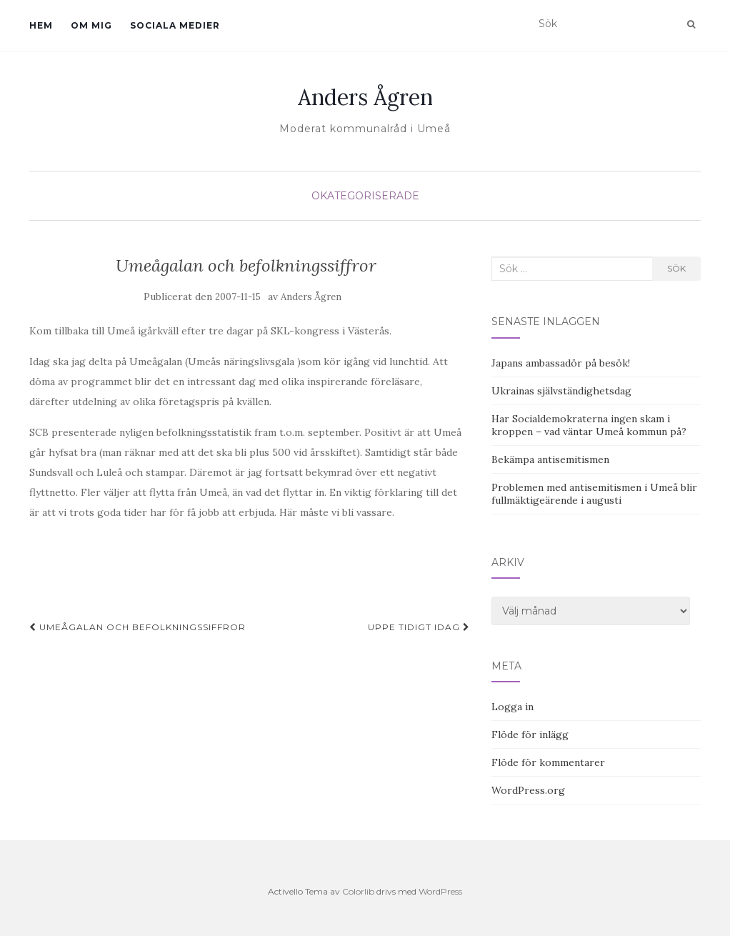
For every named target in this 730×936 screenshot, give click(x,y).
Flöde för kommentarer (548, 762)
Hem (41, 25)
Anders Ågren (365, 97)
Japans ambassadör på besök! (560, 363)
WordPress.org (528, 790)
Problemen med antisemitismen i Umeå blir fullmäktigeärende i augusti (594, 494)
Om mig (91, 25)
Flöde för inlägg (530, 734)
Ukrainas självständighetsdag (561, 390)
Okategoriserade (365, 195)
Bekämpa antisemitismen (550, 459)
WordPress (440, 891)
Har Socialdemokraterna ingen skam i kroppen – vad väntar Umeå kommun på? (588, 425)
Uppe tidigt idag (419, 627)
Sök (676, 268)
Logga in (512, 706)
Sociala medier (175, 25)
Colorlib (358, 891)
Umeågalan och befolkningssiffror (137, 627)
